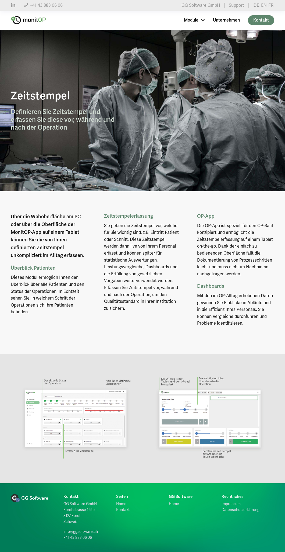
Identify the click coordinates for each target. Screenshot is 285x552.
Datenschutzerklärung (240, 510)
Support (236, 5)
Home (121, 504)
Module (194, 20)
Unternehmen (226, 20)
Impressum (231, 504)
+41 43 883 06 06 (43, 5)
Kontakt (261, 20)
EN (264, 5)
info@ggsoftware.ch (80, 531)
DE (256, 5)
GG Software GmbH (200, 5)
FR (270, 5)
